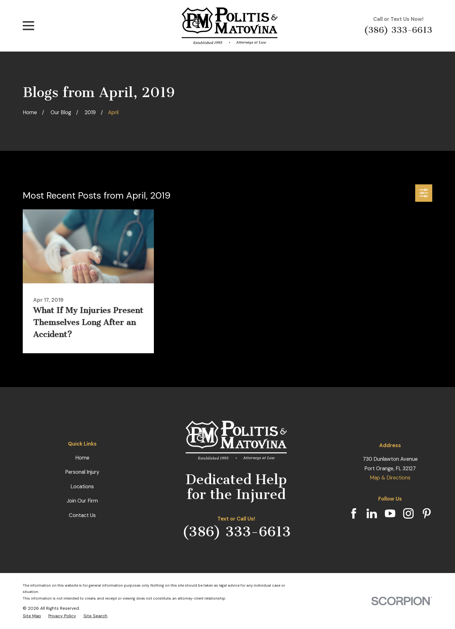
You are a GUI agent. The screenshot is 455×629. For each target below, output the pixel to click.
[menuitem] (32, 616)
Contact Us (82, 515)
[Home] (230, 25)
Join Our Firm (82, 500)
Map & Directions (390, 477)
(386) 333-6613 (398, 30)
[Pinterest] (427, 513)
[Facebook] (354, 513)
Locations (82, 486)
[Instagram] (408, 513)
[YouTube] (390, 513)
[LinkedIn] (372, 513)
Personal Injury (82, 472)
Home (82, 457)
